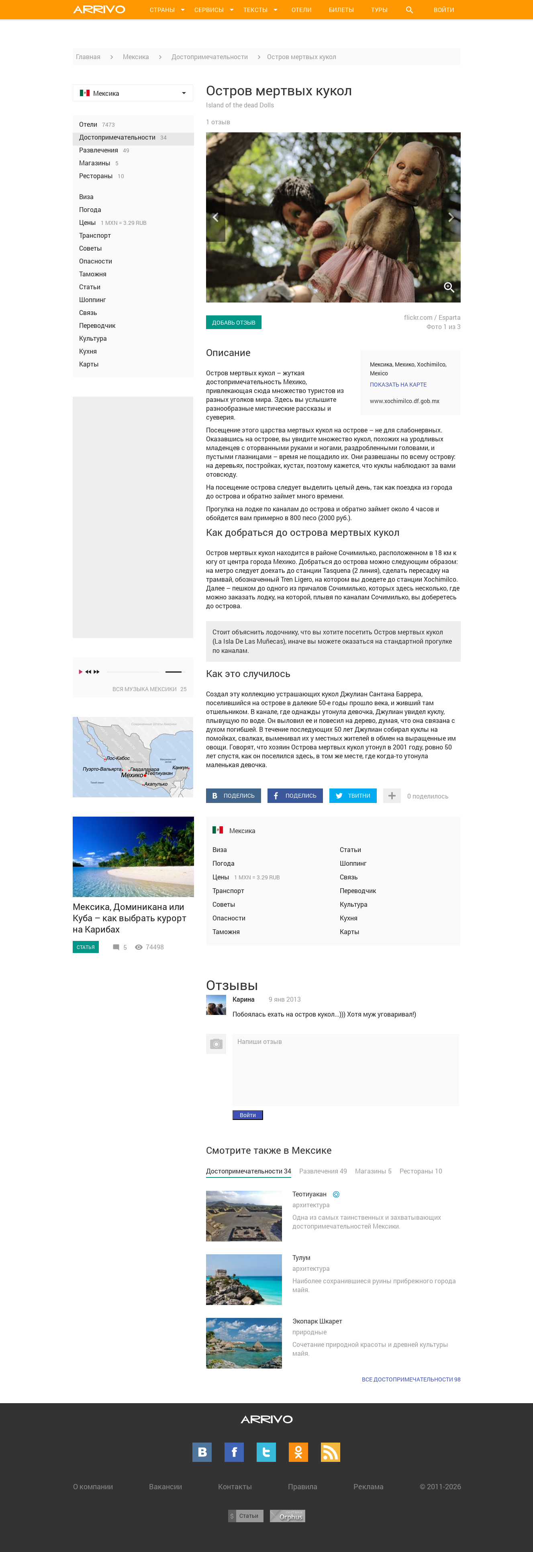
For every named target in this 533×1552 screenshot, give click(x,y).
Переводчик (358, 890)
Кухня (348, 918)
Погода (223, 863)
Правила (302, 1486)
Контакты (235, 1486)
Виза (219, 849)
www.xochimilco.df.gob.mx (404, 401)
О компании (93, 1486)
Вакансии (165, 1486)
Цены (221, 877)
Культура (354, 904)
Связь (349, 877)
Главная (88, 56)
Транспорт (228, 890)
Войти (444, 10)
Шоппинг (353, 863)
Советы (223, 904)
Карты (349, 931)
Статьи (350, 849)
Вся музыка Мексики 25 (149, 689)
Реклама (368, 1486)
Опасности (228, 918)
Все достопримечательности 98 (411, 1379)
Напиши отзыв (259, 1041)
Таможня (226, 931)
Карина (244, 999)
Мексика (136, 56)
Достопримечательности (210, 56)
